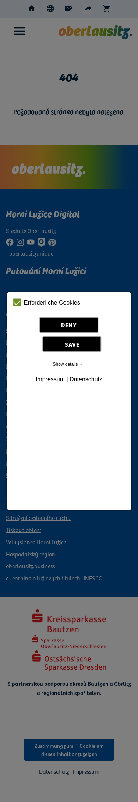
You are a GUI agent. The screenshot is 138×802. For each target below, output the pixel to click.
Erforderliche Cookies (46, 302)
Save (72, 344)
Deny (69, 324)
